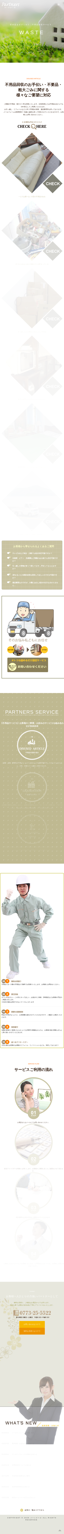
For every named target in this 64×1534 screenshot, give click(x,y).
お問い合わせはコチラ (32, 1324)
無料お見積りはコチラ (32, 1331)
